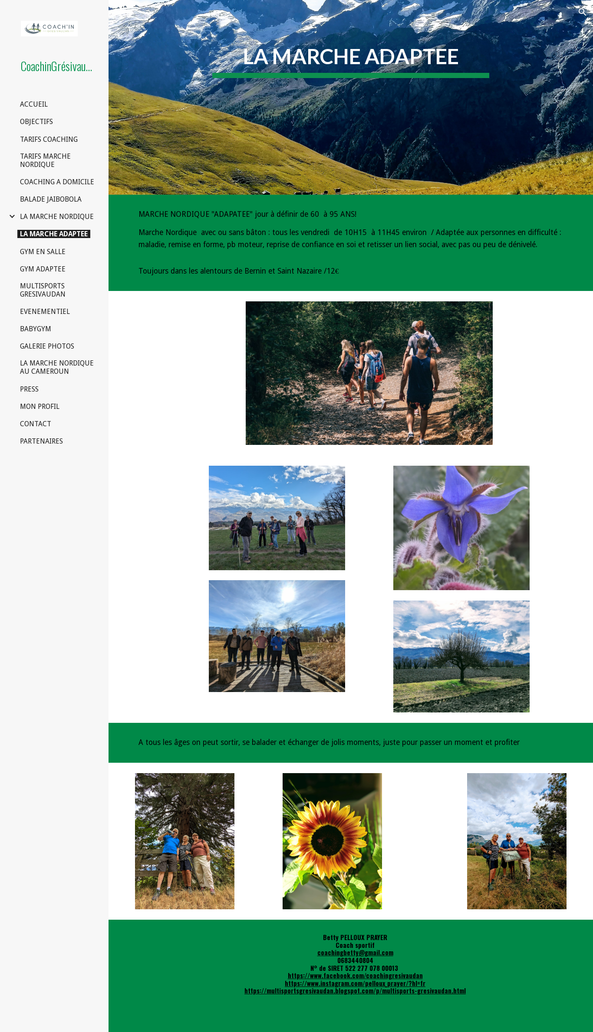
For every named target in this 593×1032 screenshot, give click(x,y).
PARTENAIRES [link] (41, 441)
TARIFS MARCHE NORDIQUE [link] (45, 160)
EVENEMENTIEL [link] (45, 311)
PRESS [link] (29, 389)
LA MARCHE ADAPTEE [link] (54, 234)
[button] (582, 12)
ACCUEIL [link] (34, 104)
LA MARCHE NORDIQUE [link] (57, 216)
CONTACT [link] (35, 424)
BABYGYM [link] (35, 329)
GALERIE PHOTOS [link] (47, 346)
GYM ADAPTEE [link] (43, 269)
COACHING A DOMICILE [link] (57, 182)
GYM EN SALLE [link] (43, 252)
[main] (351, 97)
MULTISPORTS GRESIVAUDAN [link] (43, 290)
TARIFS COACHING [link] (49, 139)
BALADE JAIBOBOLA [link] (51, 199)
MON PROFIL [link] (39, 406)
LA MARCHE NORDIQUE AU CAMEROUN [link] (57, 367)
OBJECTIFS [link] (36, 122)
